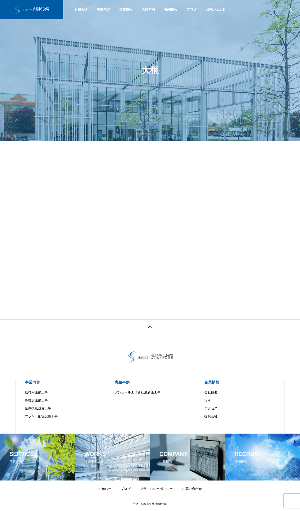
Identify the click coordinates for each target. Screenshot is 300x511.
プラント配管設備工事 (41, 416)
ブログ (192, 9)
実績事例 (148, 9)
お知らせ (80, 9)
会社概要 (211, 392)
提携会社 (211, 416)
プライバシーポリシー (156, 489)
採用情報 (170, 9)
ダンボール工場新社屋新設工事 (138, 392)
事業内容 (103, 9)
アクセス (211, 408)
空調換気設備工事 (38, 408)
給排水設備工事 (36, 392)
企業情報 (125, 9)
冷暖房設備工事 (36, 400)
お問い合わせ (216, 9)
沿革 (207, 400)
